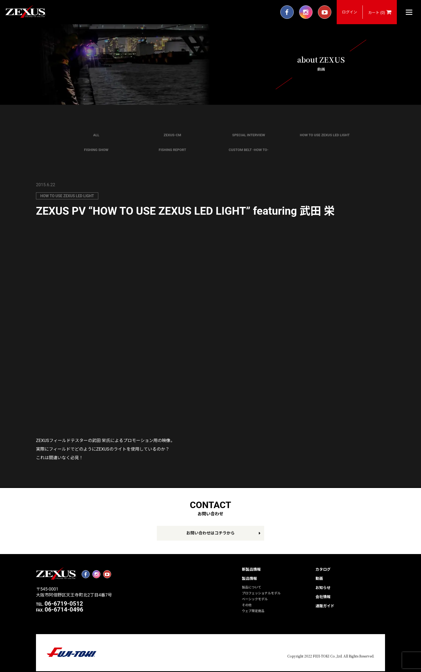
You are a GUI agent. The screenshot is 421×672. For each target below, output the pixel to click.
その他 (247, 605)
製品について (251, 587)
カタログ (323, 569)
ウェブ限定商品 (253, 611)
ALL (96, 135)
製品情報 (249, 578)
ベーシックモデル (255, 599)
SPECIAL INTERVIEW (248, 135)
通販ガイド (324, 606)
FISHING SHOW (96, 150)
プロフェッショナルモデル (261, 593)
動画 (319, 578)
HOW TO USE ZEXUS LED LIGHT (325, 135)
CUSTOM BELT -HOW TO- (248, 150)
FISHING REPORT (172, 150)
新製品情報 (251, 569)
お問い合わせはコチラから (210, 533)
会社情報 (323, 597)
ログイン (349, 12)
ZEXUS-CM (172, 135)
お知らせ (323, 587)
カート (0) (379, 12)
